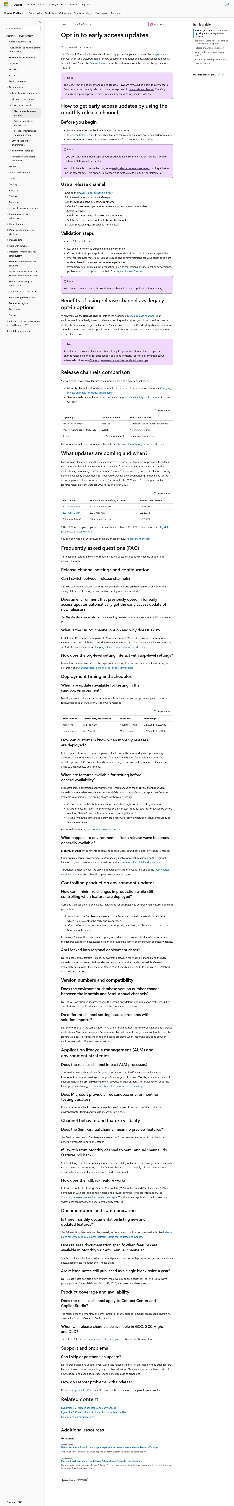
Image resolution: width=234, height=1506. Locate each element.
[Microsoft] (6, 4)
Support (92, 271)
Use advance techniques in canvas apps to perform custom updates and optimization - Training (109, 1447)
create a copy (157, 156)
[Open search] (218, 4)
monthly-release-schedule (105, 829)
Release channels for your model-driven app (142, 444)
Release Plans (97, 63)
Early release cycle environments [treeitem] (21, 142)
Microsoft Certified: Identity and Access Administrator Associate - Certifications (101, 1460)
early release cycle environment (131, 168)
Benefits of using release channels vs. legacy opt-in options (211, 42)
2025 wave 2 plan (71, 512)
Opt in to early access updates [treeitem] (25, 112)
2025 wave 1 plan (71, 506)
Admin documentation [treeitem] (20, 41)
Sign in (226, 4)
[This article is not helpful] (223, 75)
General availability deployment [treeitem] (23, 122)
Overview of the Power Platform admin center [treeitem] (25, 49)
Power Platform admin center (94, 192)
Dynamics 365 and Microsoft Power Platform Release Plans (94, 1412)
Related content (203, 63)
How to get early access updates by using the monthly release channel (211, 33)
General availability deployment (143, 862)
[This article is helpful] (219, 75)
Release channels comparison (209, 47)
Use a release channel (141, 89)
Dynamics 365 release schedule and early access (88, 1407)
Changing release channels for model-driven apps (118, 360)
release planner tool (138, 538)
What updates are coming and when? (210, 53)
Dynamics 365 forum (129, 271)
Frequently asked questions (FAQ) (211, 59)
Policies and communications (77, 1416)
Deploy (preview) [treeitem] (17, 81)
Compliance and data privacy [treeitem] (23, 291)
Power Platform (80, 24)
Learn (64, 24)
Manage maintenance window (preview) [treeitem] (25, 132)
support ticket (79, 1390)
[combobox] (22, 28)
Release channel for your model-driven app (118, 1086)
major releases (161, 54)
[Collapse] (39, 22)
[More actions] (170, 24)
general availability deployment (139, 397)
